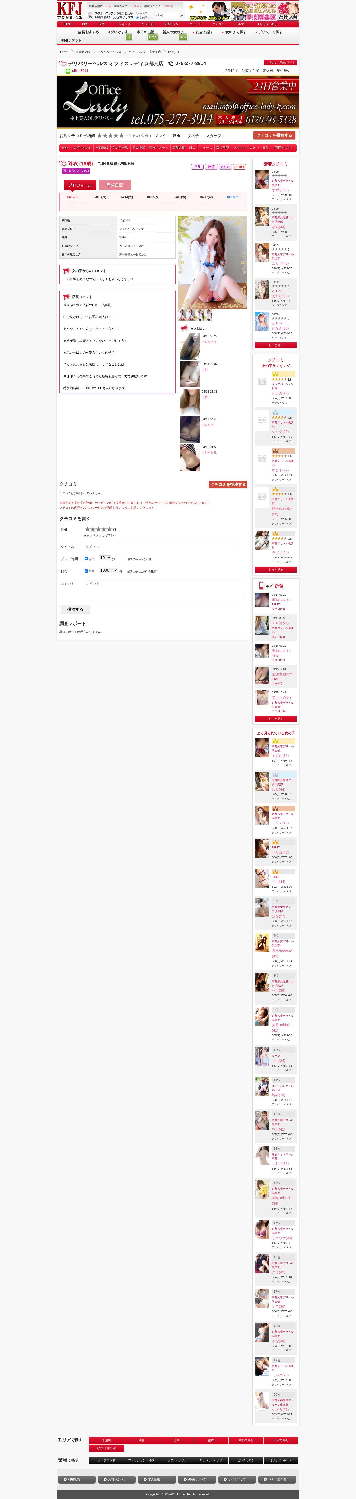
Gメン (254, 148)
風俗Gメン (171, 24)
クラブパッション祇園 (283, 386)
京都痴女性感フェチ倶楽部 (283, 219)
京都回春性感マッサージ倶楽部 (283, 1402)
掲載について (197, 1479)
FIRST (276, 604)
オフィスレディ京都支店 (283, 1087)
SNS (102, 24)
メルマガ (241, 24)
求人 (192, 148)
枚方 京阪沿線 (106, 1448)
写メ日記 (148, 24)
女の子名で (144, 17)
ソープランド (106, 1460)
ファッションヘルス (141, 1460)
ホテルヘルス (176, 1460)
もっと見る (275, 345)
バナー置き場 (277, 1479)
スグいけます (81, 148)
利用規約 (74, 1479)
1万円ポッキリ (267, 24)
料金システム (158, 148)
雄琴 (176, 1440)
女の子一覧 (120, 148)
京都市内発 (246, 1440)
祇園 (141, 1440)
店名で (142, 13)
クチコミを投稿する (274, 135)
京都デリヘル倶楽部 (283, 424)
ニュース (195, 24)
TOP (64, 148)
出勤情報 (101, 148)
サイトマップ (237, 1479)
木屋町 (106, 1440)
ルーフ (276, 1055)
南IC (211, 1440)
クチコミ (218, 24)
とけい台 (277, 290)
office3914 (80, 71)
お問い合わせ (117, 1479)
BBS (85, 24)
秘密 (89, 559)
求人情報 (154, 1479)
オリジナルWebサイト (280, 62)
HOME (66, 24)
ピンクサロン (246, 1460)
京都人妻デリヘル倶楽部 (283, 182)
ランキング (123, 24)
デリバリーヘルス (211, 1460)
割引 (266, 148)
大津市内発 (280, 1440)
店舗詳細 (178, 148)
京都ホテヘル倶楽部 (283, 630)
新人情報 (138, 148)
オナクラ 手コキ (280, 1460)
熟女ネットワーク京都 (283, 1156)
